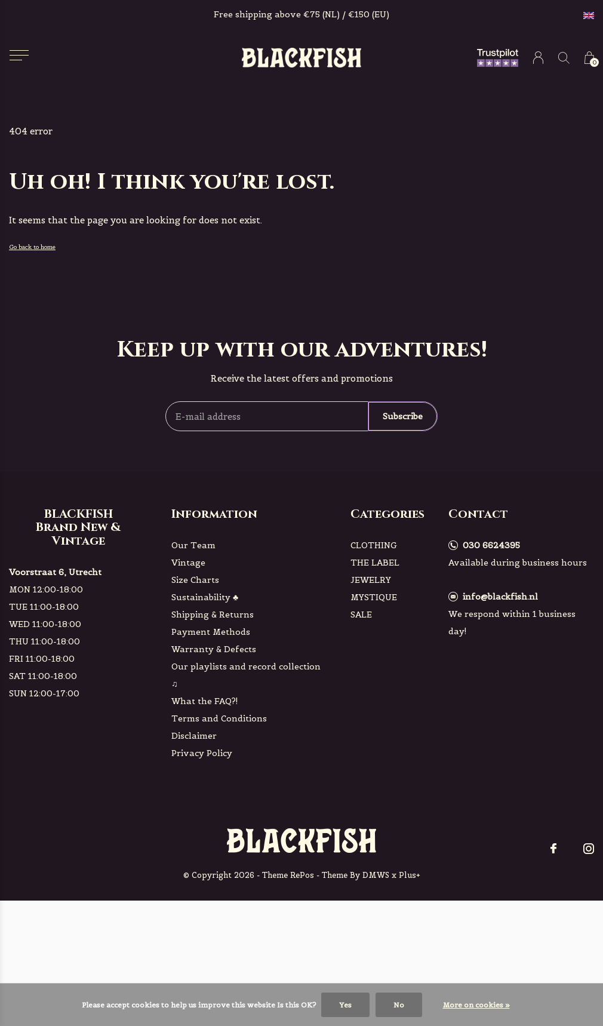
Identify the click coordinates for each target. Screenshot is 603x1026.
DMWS (375, 875)
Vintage (188, 562)
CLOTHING (373, 545)
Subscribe (403, 416)
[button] (18, 55)
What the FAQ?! (204, 701)
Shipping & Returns (212, 614)
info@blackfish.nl (500, 596)
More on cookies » (476, 1004)
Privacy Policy (201, 753)
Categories (387, 514)
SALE (361, 614)
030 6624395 (491, 545)
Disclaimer (194, 735)
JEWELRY (370, 580)
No (398, 1004)
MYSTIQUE (373, 597)
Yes (345, 1004)
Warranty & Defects (213, 649)
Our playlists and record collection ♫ (246, 675)
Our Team (193, 545)
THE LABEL (374, 562)
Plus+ (409, 875)
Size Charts (195, 580)
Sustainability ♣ (204, 597)
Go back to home (32, 247)
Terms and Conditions (219, 718)
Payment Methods (210, 631)
